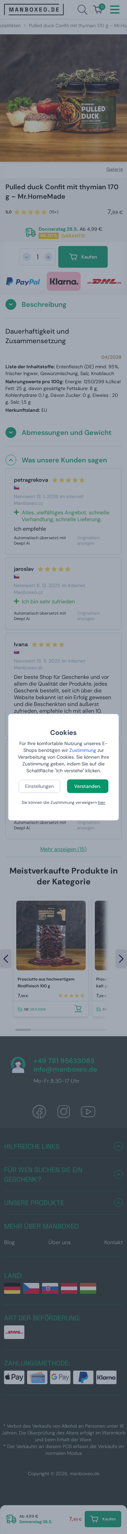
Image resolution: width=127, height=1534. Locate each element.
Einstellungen (39, 786)
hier (101, 802)
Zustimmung (82, 750)
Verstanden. (87, 786)
